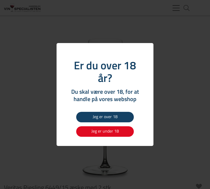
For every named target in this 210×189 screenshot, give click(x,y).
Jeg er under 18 (105, 131)
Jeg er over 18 (105, 116)
